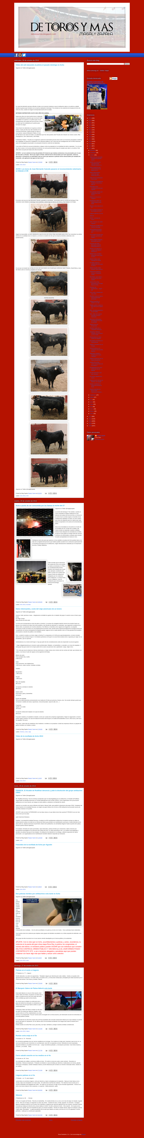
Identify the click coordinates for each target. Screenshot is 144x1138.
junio (91, 402)
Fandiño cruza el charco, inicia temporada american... (96, 297)
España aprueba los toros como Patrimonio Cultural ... (96, 390)
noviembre (93, 152)
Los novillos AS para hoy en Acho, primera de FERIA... (96, 236)
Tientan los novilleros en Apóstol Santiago (96, 226)
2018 (90, 136)
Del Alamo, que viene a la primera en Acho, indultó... (96, 278)
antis (21, 840)
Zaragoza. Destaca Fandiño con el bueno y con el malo (96, 333)
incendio (28, 604)
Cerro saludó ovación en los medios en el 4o (33, 1055)
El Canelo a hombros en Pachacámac (96, 341)
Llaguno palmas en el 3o (25, 1075)
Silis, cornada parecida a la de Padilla (96, 311)
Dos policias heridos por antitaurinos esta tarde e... (96, 193)
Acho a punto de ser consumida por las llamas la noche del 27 (40, 505)
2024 (90, 122)
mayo (91, 404)
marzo (92, 409)
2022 (90, 127)
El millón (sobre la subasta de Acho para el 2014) (96, 264)
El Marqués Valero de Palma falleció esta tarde (34, 988)
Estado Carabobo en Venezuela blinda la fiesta (96, 385)
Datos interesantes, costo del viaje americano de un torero (39, 609)
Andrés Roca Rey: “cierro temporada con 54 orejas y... (96, 364)
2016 (90, 141)
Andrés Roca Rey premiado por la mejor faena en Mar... (96, 283)
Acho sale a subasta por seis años (96, 293)
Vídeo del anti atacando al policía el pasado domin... (96, 158)
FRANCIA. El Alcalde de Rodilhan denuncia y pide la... (96, 183)
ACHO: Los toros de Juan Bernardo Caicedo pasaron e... (96, 163)
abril (91, 406)
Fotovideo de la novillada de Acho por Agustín (34, 845)
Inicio (50, 1120)
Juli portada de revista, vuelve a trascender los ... (96, 231)
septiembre (93, 395)
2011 (90, 418)
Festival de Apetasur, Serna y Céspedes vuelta (95, 273)
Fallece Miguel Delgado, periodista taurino (96, 240)
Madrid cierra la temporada (94, 325)
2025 (90, 120)
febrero (92, 411)
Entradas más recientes (23, 1120)
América (22, 731)
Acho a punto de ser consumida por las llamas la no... (95, 169)
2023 (90, 125)
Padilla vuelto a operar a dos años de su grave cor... (96, 306)
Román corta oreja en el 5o (26, 1036)
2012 (90, 416)
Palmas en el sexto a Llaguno (27, 970)
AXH (27, 495)
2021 (90, 129)
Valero (28, 1031)
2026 (90, 118)
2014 (90, 146)
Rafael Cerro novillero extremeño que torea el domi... (96, 255)
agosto (92, 397)
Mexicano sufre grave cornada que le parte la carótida (96, 321)
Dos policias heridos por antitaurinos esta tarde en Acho (38, 894)
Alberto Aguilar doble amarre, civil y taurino (96, 268)
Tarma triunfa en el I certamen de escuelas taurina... (96, 350)
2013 (90, 148)
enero (92, 413)
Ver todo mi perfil (99, 439)
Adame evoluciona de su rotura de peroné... (96, 359)
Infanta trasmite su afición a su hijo (95, 302)
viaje (29, 731)
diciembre (93, 150)
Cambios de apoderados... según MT (96, 289)
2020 (90, 132)
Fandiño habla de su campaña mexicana (96, 328)
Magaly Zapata (101, 435)
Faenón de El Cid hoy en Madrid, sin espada (96, 381)
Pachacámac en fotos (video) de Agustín (95, 337)
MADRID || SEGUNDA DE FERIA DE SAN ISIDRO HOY (96, 82)
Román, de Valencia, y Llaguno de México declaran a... (96, 250)
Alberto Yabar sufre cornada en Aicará (95, 259)
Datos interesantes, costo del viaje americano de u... (95, 174)
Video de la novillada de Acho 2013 (29, 736)
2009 (90, 423)
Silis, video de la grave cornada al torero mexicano (96, 315)
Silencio (19, 1095)
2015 (90, 143)
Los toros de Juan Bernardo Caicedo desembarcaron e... (95, 245)
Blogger (84, 1134)
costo (26, 731)
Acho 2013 (23, 164)
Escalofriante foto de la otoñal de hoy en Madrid (96, 369)
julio (91, 399)
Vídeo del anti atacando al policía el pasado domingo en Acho (40, 65)
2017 (90, 139)
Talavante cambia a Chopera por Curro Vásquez (95, 355)
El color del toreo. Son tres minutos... (96, 373)
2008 (90, 425)
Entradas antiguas (76, 1120)
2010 (90, 421)
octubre (92, 155)
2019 (90, 134)
